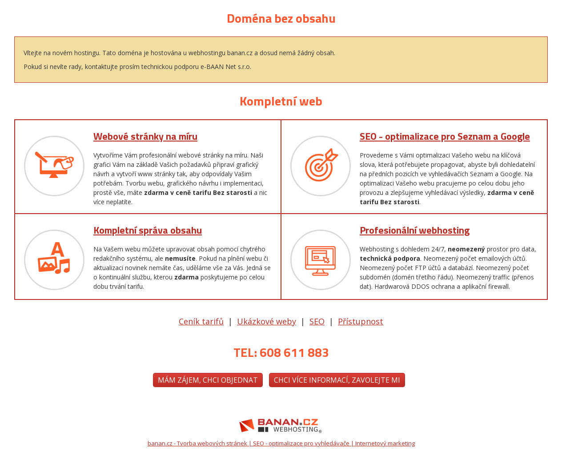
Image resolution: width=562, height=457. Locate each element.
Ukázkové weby (266, 321)
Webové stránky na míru (145, 136)
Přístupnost (360, 321)
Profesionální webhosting (415, 230)
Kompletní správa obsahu (147, 230)
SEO (317, 321)
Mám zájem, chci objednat (208, 380)
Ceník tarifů (201, 321)
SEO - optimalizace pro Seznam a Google (445, 136)
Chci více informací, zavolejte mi (337, 380)
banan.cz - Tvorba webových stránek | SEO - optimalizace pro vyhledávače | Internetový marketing (281, 443)
